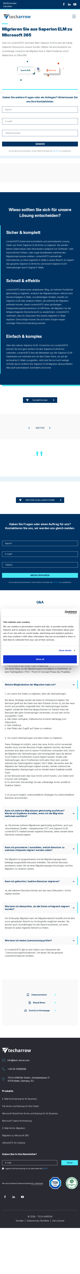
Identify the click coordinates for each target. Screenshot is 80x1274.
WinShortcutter (10, 3)
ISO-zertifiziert (37, 1183)
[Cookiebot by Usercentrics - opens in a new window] (65, 612)
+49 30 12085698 (17, 1069)
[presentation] (29, 428)
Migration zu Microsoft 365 (15, 1135)
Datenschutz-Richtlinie (38, 1220)
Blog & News (37, 1002)
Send (69, 1162)
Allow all (40, 659)
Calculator (7, 6)
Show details (65, 650)
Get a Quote (58, 1220)
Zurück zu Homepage (37, 1010)
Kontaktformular (40, 400)
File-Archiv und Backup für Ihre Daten (20, 1106)
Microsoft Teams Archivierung (17, 1120)
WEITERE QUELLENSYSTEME (40, 500)
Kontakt (20, 1220)
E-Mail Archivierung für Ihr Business (19, 1098)
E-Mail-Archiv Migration (13, 1128)
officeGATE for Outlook (13, 1142)
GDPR (45, 1168)
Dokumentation (37, 994)
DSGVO (56, 151)
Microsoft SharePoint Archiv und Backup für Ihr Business (30, 1113)
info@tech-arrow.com (18, 1060)
